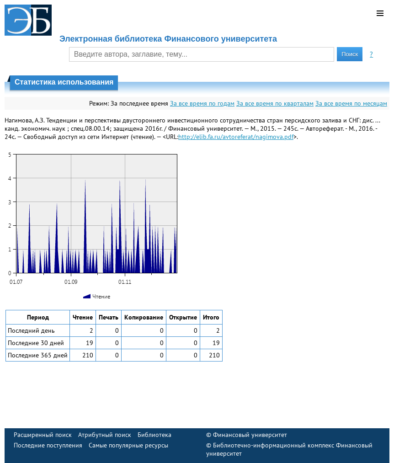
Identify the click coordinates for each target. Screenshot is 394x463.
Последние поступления (48, 445)
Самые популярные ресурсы (128, 445)
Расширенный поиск (43, 435)
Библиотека (154, 435)
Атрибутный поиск (104, 435)
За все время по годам (202, 103)
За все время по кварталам (275, 103)
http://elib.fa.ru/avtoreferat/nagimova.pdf (235, 137)
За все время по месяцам (351, 103)
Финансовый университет (250, 435)
